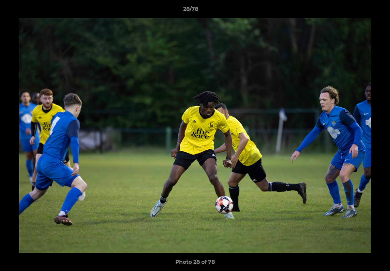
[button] (358, 11)
